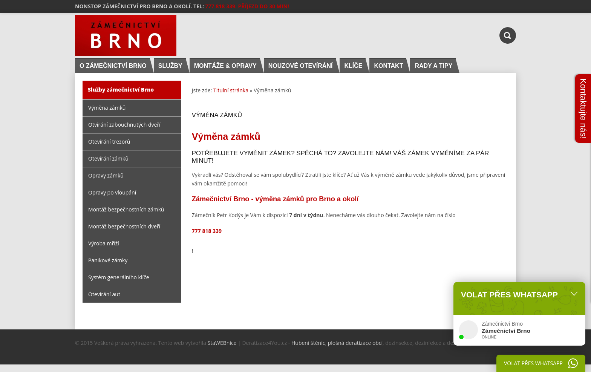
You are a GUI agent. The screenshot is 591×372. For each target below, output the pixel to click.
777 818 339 (207, 230)
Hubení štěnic (308, 342)
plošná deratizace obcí (355, 342)
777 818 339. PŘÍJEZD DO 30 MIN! (247, 6)
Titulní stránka (230, 90)
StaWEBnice (222, 342)
